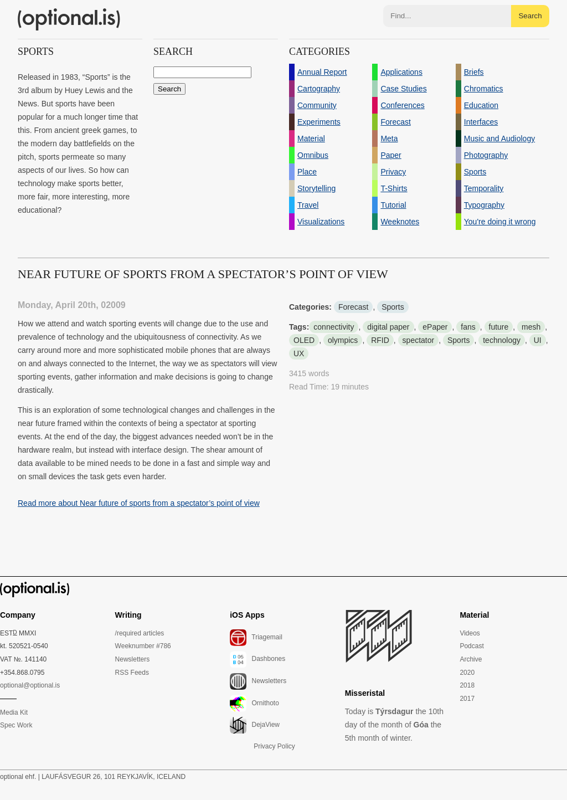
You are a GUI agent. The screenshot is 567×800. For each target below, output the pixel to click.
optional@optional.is (30, 685)
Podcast (471, 646)
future (499, 326)
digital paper (388, 326)
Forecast (353, 306)
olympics (343, 340)
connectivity (333, 326)
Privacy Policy (274, 746)
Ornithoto (254, 703)
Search (530, 16)
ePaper (434, 326)
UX (298, 353)
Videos (470, 633)
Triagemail (256, 637)
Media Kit (14, 712)
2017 (467, 698)
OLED (304, 340)
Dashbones (257, 659)
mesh (531, 326)
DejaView (255, 725)
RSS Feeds (132, 672)
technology (501, 340)
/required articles (139, 633)
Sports (393, 306)
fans (468, 326)
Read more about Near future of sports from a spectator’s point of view (139, 503)
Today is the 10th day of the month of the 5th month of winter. (394, 724)
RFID (380, 340)
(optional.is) (69, 19)
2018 (467, 685)
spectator (419, 340)
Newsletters (132, 659)
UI (538, 340)
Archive (471, 659)
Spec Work (16, 725)
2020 (467, 672)
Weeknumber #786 (143, 646)
